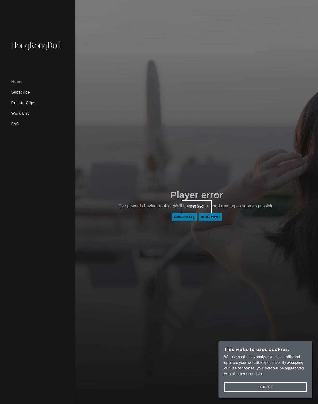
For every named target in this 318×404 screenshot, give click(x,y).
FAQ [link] (15, 124)
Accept (265, 387)
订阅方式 (197, 206)
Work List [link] (20, 113)
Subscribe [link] (20, 92)
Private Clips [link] (23, 103)
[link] (37, 47)
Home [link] (17, 82)
